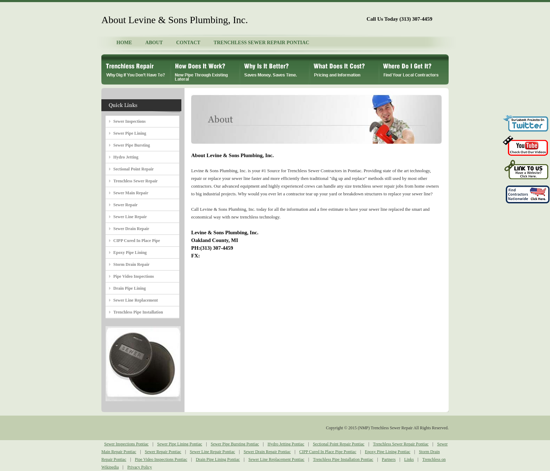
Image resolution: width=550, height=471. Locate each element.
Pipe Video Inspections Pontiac (161, 459)
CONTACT (188, 42)
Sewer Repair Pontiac (163, 451)
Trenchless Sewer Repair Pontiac (401, 444)
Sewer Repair (125, 204)
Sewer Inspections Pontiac (126, 444)
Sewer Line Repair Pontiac (212, 451)
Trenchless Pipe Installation (138, 312)
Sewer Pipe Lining (129, 133)
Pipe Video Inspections (133, 276)
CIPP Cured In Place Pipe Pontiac (327, 451)
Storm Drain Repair (131, 264)
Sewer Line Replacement (135, 300)
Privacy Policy (139, 467)
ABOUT (154, 42)
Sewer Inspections (129, 121)
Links (409, 459)
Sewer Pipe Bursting (131, 145)
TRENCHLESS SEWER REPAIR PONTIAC (261, 42)
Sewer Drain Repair (131, 228)
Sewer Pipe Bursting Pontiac (235, 444)
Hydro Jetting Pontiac (286, 444)
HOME (124, 42)
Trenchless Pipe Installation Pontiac (343, 459)
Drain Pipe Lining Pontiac (218, 459)
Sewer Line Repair (130, 216)
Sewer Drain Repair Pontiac (266, 451)
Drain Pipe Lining (129, 288)
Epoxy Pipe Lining (130, 252)
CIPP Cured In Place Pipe (136, 240)
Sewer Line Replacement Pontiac (276, 459)
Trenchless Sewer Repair (135, 181)
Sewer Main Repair (130, 192)
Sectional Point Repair (133, 169)
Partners (389, 459)
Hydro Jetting (125, 157)
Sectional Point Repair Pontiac (338, 444)
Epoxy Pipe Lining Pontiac (387, 451)
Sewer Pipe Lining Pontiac (179, 444)
